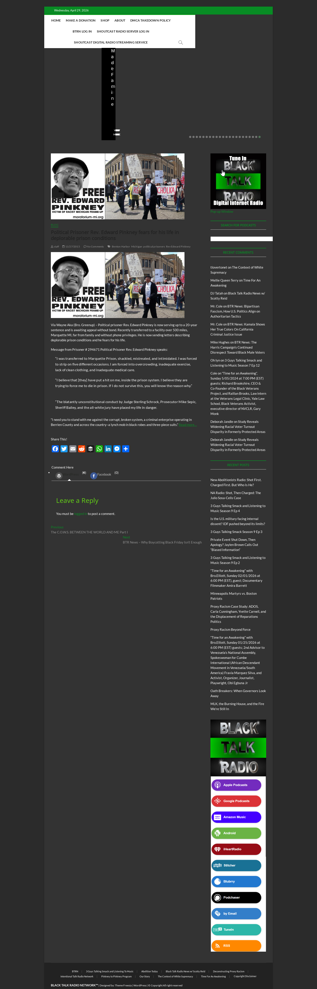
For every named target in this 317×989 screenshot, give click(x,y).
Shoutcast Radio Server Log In (110, 31)
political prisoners (154, 235)
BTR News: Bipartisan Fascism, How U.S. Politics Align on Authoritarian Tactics (235, 300)
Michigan (136, 235)
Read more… (188, 414)
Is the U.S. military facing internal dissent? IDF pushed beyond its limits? (186, 96)
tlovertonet (218, 256)
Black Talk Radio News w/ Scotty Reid (185, 960)
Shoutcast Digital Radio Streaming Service (178, 31)
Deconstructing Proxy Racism (228, 960)
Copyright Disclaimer (245, 965)
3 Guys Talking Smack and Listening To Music (109, 960)
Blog (60, 76)
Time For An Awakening (213, 965)
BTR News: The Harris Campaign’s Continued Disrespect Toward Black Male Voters (237, 336)
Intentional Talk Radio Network (77, 965)
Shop (131, 20)
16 (240, 126)
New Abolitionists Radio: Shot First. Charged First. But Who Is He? (72, 96)
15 (236, 126)
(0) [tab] (69, 465)
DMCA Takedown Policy (177, 20)
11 (223, 126)
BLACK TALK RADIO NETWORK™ (74, 974)
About (146, 20)
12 (226, 126)
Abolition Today (149, 960)
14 (233, 126)
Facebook (100, 465)
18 (246, 126)
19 (250, 126)
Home (83, 20)
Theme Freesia (123, 974)
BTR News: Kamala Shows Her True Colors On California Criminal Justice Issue (237, 318)
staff (54, 111)
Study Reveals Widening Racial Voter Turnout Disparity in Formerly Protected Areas (237, 416)
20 (253, 126)
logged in (80, 503)
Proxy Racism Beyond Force (230, 619)
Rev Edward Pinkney (178, 235)
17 (243, 126)
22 (259, 126)
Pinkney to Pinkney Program (116, 965)
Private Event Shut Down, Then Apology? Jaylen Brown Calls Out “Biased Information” (243, 96)
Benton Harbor (121, 235)
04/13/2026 (127, 111)
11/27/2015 (71, 235)
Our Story (145, 965)
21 (256, 126)
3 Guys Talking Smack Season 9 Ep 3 (236, 521)
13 (230, 126)
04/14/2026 (70, 111)
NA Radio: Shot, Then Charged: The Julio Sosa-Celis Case (127, 99)
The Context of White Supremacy (175, 965)
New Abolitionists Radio (130, 86)
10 (220, 126)
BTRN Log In (211, 20)
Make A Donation (107, 20)
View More (58, 123)
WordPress (67, 465)
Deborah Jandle (221, 411)
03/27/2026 (184, 111)
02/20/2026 (241, 111)
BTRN (239, 80)
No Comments (59, 117)
